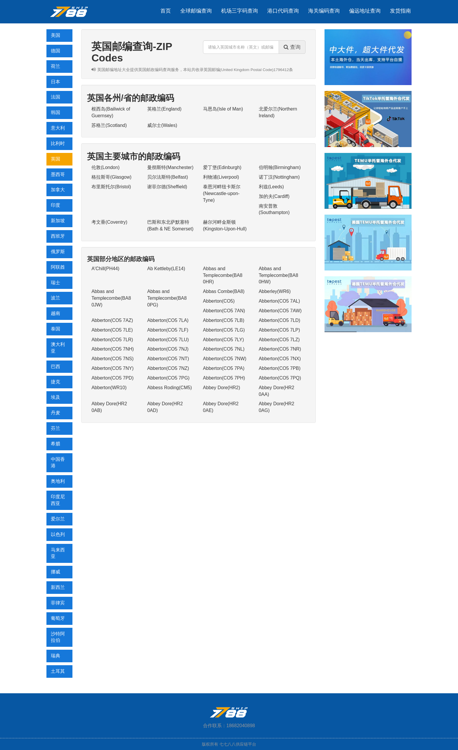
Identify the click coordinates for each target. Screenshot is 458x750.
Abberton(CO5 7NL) (223, 348)
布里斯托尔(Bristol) (111, 186)
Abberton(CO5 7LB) (223, 320)
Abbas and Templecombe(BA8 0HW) (278, 275)
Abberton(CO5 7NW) (225, 358)
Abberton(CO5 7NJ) (167, 348)
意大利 (58, 127)
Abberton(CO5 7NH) (112, 348)
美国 (55, 35)
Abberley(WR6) (275, 291)
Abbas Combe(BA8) (223, 291)
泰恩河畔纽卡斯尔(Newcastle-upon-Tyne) (221, 193)
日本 (55, 81)
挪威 (55, 571)
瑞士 (55, 282)
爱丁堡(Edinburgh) (222, 167)
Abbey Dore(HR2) (221, 387)
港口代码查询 (283, 11)
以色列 (58, 534)
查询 (292, 47)
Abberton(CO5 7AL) (279, 301)
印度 (55, 205)
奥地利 (58, 481)
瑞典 (55, 655)
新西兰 (58, 587)
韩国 (55, 112)
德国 (55, 50)
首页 (165, 11)
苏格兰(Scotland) (109, 125)
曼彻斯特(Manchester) (170, 167)
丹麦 (55, 412)
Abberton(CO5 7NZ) (168, 368)
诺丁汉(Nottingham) (279, 177)
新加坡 (58, 220)
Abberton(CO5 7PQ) (280, 377)
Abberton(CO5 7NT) (168, 358)
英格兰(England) (164, 108)
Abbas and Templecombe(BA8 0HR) (222, 275)
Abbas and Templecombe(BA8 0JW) (111, 298)
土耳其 (58, 671)
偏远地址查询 (365, 11)
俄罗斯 (58, 251)
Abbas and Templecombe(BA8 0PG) (167, 298)
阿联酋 (58, 267)
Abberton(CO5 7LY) (223, 339)
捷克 (55, 381)
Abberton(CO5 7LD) (279, 320)
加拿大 (58, 189)
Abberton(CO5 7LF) (167, 329)
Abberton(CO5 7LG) (224, 329)
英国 (55, 158)
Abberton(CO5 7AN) (224, 310)
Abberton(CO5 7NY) (112, 368)
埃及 (55, 397)
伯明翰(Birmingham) (280, 167)
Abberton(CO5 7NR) (280, 348)
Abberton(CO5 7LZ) (279, 339)
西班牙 (58, 236)
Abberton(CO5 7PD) (112, 377)
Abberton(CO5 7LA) (167, 320)
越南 (55, 313)
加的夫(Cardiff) (274, 196)
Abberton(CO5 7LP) (279, 329)
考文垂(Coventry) (109, 222)
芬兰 (55, 428)
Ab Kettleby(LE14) (166, 268)
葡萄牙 (58, 618)
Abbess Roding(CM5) (169, 387)
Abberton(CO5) (219, 301)
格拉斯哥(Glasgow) (111, 177)
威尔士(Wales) (162, 125)
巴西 (55, 366)
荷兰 (55, 66)
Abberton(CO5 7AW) (280, 310)
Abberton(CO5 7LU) (168, 339)
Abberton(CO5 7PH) (224, 377)
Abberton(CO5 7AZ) (112, 320)
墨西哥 (58, 174)
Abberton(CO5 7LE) (112, 329)
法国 (55, 96)
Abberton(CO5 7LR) (112, 339)
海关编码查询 (324, 11)
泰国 (55, 328)
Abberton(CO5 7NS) (112, 358)
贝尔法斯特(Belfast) (167, 177)
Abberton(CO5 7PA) (223, 368)
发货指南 (400, 11)
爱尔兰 (58, 518)
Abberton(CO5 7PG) (168, 377)
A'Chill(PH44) (105, 268)
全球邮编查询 (196, 11)
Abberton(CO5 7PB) (280, 368)
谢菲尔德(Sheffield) (167, 186)
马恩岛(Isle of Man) (223, 108)
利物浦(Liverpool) (221, 177)
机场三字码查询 (239, 11)
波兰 (55, 297)
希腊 (55, 443)
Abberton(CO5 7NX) (280, 358)
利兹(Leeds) (271, 186)
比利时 (58, 143)
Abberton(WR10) (108, 387)
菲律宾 (58, 602)
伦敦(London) (105, 167)
